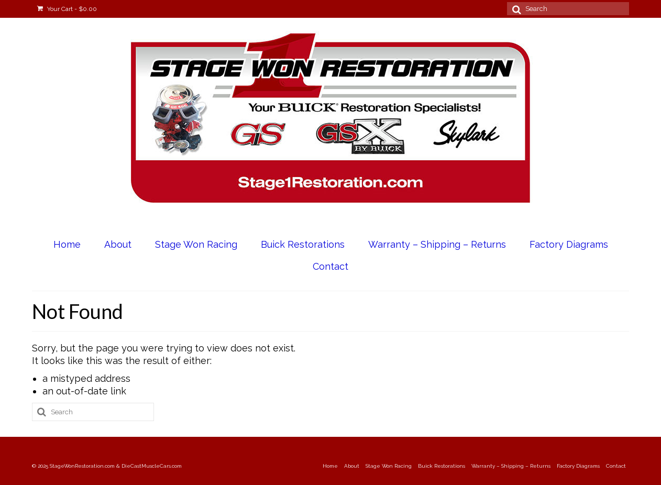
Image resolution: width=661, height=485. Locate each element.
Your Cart (67, 9)
